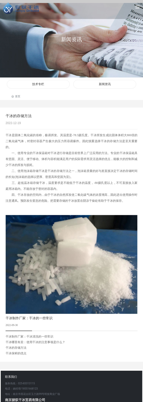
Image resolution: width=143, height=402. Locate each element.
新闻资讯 (71, 39)
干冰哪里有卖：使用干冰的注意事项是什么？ (35, 342)
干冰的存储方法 (16, 347)
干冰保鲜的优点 (16, 353)
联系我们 (11, 377)
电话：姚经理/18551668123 (21, 388)
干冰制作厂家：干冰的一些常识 (29, 318)
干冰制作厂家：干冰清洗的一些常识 (29, 336)
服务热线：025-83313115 (20, 383)
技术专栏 (38, 84)
